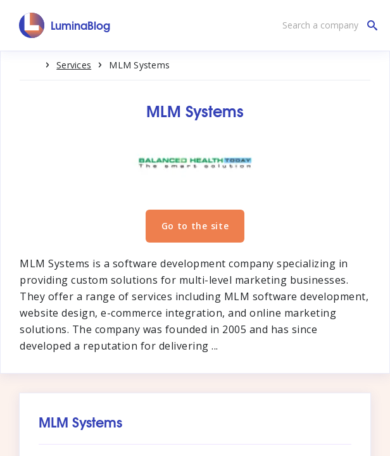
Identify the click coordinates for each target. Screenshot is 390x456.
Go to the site (195, 226)
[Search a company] (327, 25)
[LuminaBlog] (65, 25)
